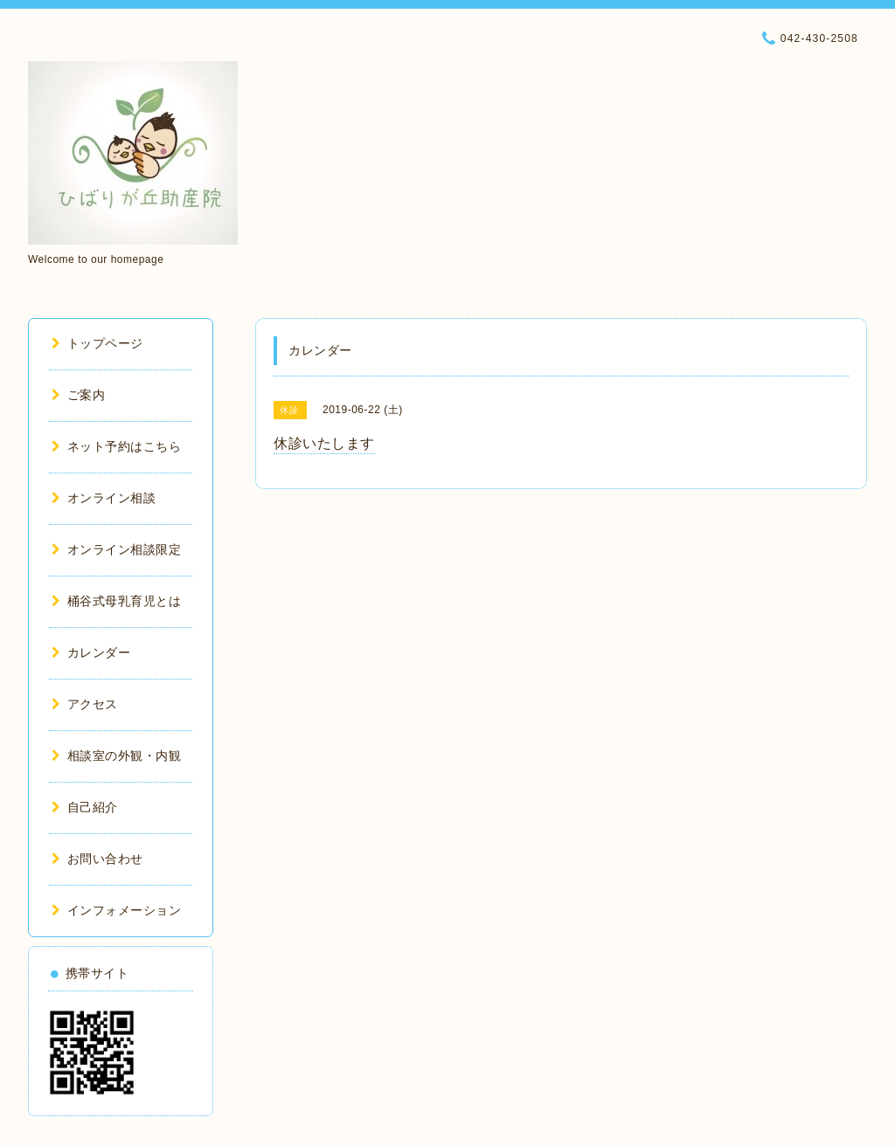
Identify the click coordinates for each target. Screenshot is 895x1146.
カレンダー (91, 652)
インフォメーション (116, 910)
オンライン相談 (104, 498)
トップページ (97, 343)
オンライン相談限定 (116, 549)
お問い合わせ (97, 859)
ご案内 (78, 395)
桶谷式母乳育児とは (116, 601)
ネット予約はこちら (116, 446)
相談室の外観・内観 (116, 756)
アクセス (85, 704)
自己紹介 (85, 807)
